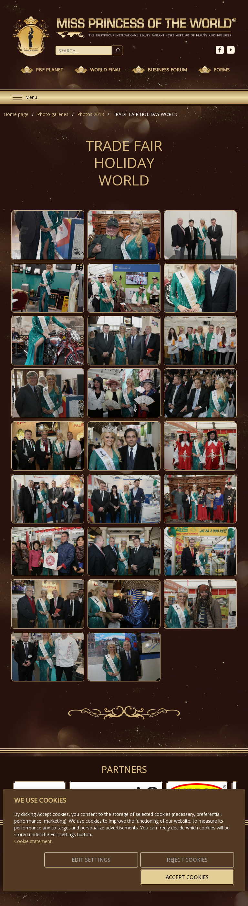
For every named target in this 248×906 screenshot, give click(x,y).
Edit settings (73, 873)
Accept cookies (202, 873)
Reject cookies (138, 873)
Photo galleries (52, 114)
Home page (16, 114)
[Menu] (22, 97)
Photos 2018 (90, 114)
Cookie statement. (33, 851)
